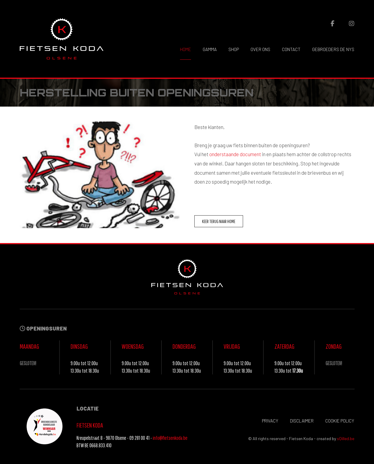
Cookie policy (339, 420)
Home (185, 49)
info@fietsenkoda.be (170, 438)
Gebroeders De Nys (333, 49)
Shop (233, 49)
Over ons (260, 49)
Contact (291, 49)
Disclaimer (302, 420)
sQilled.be (345, 438)
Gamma (210, 49)
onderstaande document (235, 154)
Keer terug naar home (218, 221)
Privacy (270, 420)
